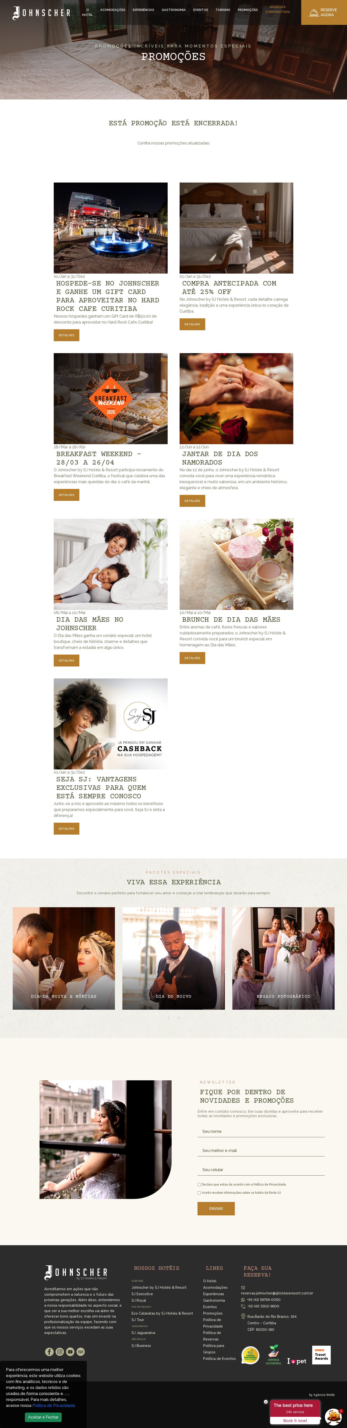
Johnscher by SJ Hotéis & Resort (159, 1287)
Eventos (200, 10)
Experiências (143, 10)
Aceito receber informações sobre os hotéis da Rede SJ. (240, 1193)
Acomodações (112, 10)
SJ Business (141, 1346)
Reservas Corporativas (277, 9)
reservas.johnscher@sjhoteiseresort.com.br (277, 1293)
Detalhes (66, 335)
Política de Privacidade (213, 1323)
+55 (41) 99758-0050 (264, 1300)
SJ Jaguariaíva (143, 1333)
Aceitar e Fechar (43, 1417)
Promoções (248, 10)
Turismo (223, 10)
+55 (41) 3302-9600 (263, 1306)
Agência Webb (324, 1395)
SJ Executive (142, 1294)
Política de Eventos (219, 1359)
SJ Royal (139, 1300)
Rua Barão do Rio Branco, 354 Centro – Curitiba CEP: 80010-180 (272, 1323)
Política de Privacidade (53, 1405)
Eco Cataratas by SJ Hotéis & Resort (162, 1313)
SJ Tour (138, 1320)
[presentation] (168, 1017)
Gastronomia (174, 10)
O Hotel (87, 12)
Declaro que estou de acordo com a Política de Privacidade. (242, 1185)
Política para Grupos (213, 1349)
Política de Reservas (212, 1336)
